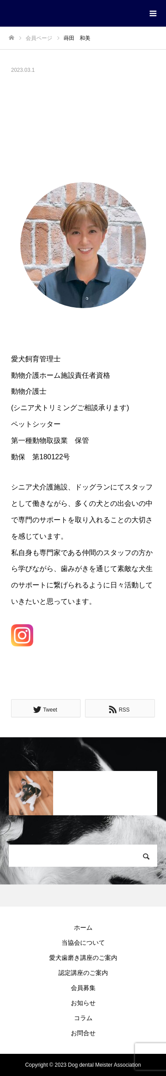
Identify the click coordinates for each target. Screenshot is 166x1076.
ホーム (83, 927)
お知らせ (83, 1002)
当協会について (83, 942)
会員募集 (83, 987)
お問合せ (83, 1033)
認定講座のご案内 (83, 972)
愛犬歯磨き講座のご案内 (83, 957)
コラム (83, 1017)
